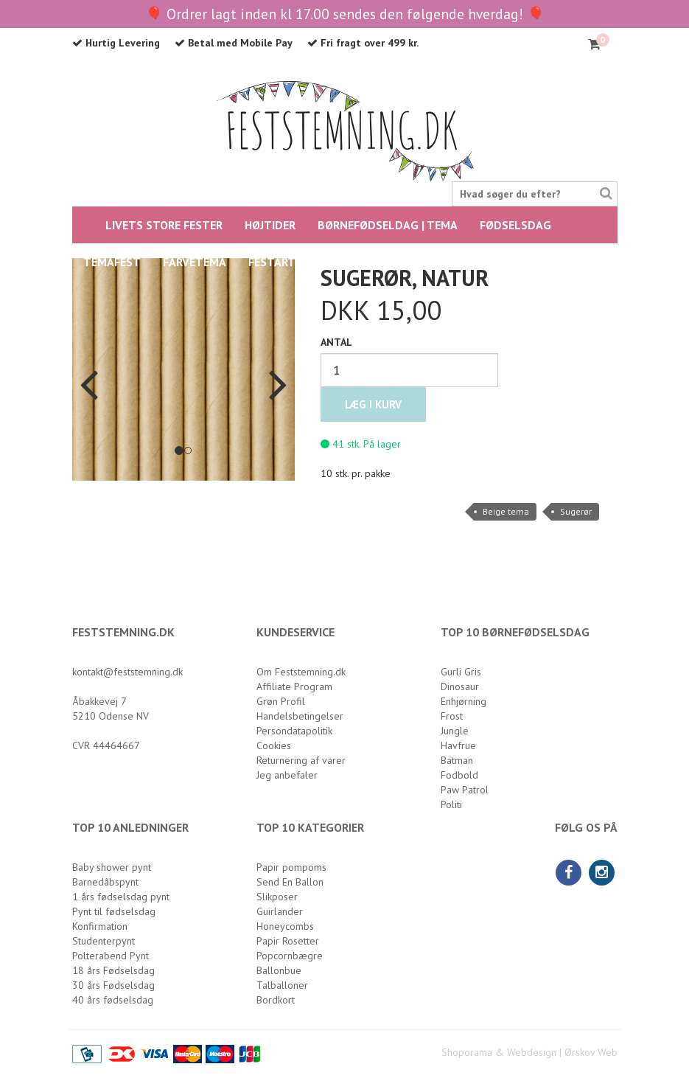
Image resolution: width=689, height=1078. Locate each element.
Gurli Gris (461, 671)
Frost (452, 716)
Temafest (112, 261)
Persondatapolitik (294, 730)
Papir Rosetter (287, 940)
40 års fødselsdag (112, 999)
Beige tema (506, 511)
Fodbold (459, 775)
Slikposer (277, 896)
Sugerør (576, 511)
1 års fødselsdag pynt (120, 896)
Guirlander (279, 911)
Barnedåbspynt (105, 882)
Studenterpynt (103, 940)
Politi (451, 804)
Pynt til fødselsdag (113, 911)
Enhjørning (463, 701)
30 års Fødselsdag (113, 985)
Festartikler (286, 261)
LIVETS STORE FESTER (164, 225)
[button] (88, 369)
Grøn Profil (280, 701)
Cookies (273, 745)
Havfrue (458, 745)
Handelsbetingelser (299, 716)
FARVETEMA (194, 261)
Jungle (455, 730)
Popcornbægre (289, 955)
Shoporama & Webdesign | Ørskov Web (529, 1052)
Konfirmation (99, 926)
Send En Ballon (289, 882)
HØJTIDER (270, 225)
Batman (457, 760)
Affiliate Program (294, 686)
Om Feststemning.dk (301, 671)
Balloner (375, 261)
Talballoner (282, 985)
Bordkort (275, 999)
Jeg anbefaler (287, 775)
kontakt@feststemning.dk (127, 671)
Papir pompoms (291, 867)
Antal (336, 342)
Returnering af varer (301, 760)
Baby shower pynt (111, 867)
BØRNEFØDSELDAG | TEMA (388, 225)
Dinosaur (460, 686)
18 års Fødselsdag (113, 970)
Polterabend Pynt (110, 955)
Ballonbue (278, 970)
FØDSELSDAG (515, 225)
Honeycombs (285, 926)
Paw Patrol (465, 789)
